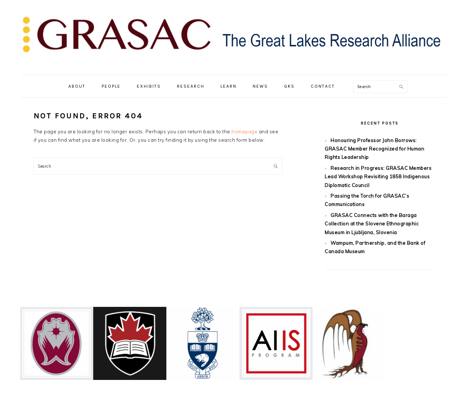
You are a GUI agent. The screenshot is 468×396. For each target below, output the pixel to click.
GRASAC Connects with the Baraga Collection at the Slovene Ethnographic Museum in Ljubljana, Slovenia (372, 223)
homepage (244, 131)
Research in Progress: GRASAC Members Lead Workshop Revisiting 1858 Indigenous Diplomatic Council (378, 176)
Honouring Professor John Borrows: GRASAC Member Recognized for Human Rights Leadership (374, 148)
